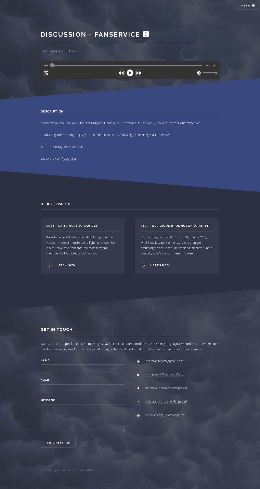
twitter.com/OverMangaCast (164, 374)
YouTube (46, 147)
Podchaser (69, 158)
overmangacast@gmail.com (164, 361)
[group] (130, 70)
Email (45, 380)
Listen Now (65, 265)
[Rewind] (121, 73)
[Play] (130, 73)
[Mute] (198, 73)
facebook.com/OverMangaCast (166, 388)
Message (48, 400)
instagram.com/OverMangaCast (166, 401)
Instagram (61, 147)
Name (45, 360)
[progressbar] (127, 65)
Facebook (76, 147)
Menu (245, 5)
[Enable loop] (46, 73)
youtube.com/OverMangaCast (165, 415)
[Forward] (138, 73)
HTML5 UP (92, 470)
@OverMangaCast (144, 135)
